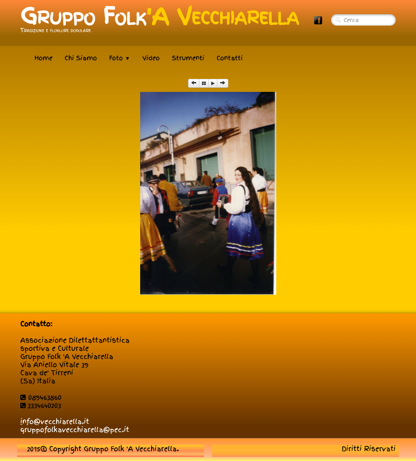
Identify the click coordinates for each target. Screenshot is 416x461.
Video (151, 58)
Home (43, 58)
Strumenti (188, 58)
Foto (119, 58)
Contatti (230, 58)
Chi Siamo (81, 58)
